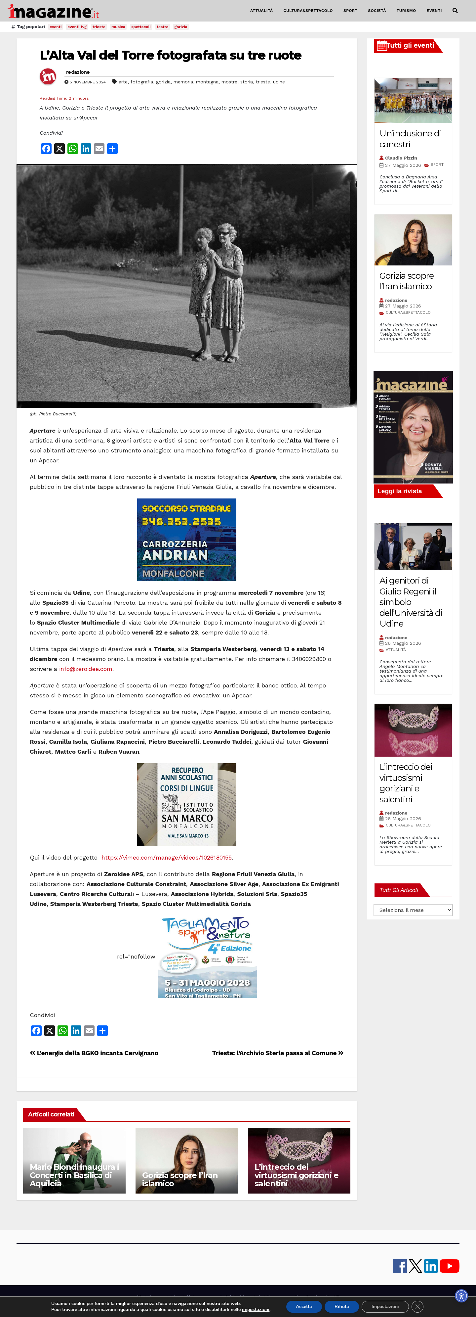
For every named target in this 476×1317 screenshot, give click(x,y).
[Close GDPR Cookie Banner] (422, 1307)
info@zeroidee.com (85, 668)
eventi (55, 26)
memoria (183, 81)
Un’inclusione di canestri (410, 139)
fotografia (142, 81)
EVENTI (434, 10)
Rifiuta (345, 1306)
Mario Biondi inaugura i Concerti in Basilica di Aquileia (74, 1175)
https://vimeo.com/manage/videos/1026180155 (166, 857)
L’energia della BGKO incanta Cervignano (94, 1053)
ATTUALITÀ (261, 10)
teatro (163, 26)
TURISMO (406, 10)
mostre (229, 81)
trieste (99, 26)
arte (123, 81)
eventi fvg (77, 26)
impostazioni (258, 1309)
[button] (455, 11)
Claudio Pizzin (401, 158)
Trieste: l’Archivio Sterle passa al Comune (278, 1053)
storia (246, 81)
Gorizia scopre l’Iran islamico (180, 1179)
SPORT (350, 10)
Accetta (307, 1306)
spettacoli (141, 26)
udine (279, 81)
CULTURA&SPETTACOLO (308, 10)
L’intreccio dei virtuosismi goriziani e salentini (296, 1175)
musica (118, 26)
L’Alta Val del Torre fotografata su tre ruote (170, 55)
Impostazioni (389, 1306)
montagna (207, 81)
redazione (78, 72)
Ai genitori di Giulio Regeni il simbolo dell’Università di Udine (410, 602)
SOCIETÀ (377, 10)
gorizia (181, 26)
